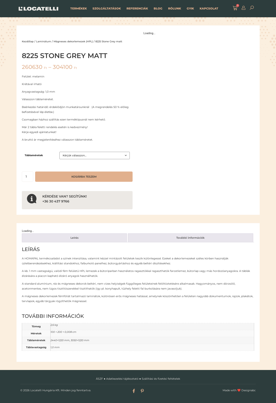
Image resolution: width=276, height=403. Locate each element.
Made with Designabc (239, 390)
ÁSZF (99, 378)
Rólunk (174, 8)
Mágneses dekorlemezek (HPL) (73, 41)
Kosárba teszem (83, 176)
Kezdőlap (28, 41)
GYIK (190, 8)
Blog (158, 8)
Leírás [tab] (74, 237)
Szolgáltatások (107, 8)
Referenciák (137, 8)
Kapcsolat (209, 8)
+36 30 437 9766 (55, 201)
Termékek (78, 8)
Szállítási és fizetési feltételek (161, 378)
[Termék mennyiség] (27, 177)
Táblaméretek (34, 155)
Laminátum (43, 41)
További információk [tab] (190, 237)
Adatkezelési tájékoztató (122, 378)
